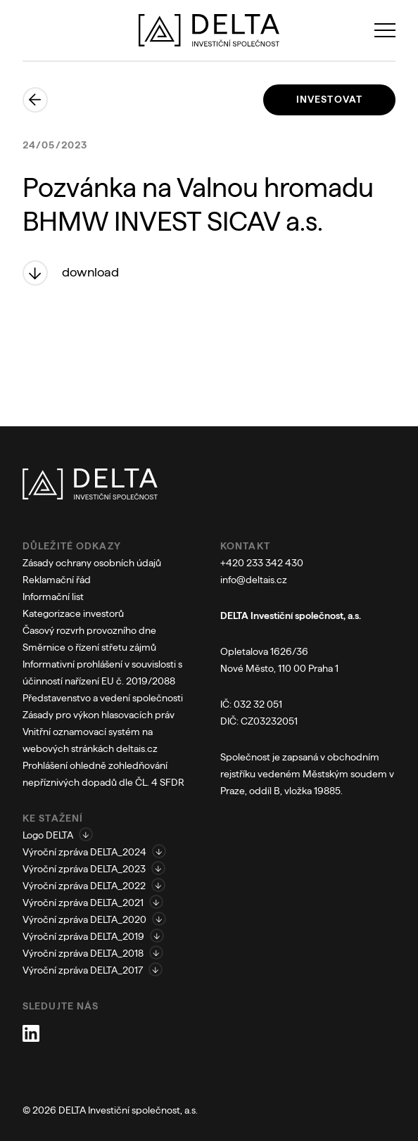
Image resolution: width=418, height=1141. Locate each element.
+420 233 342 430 (261, 562)
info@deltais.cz (253, 579)
